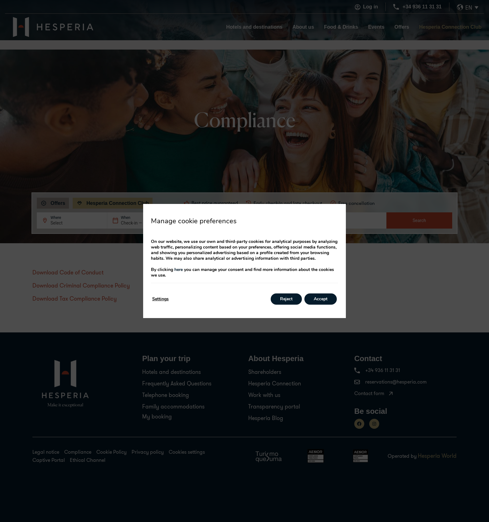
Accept (320, 299)
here (178, 270)
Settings (160, 299)
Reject (286, 299)
